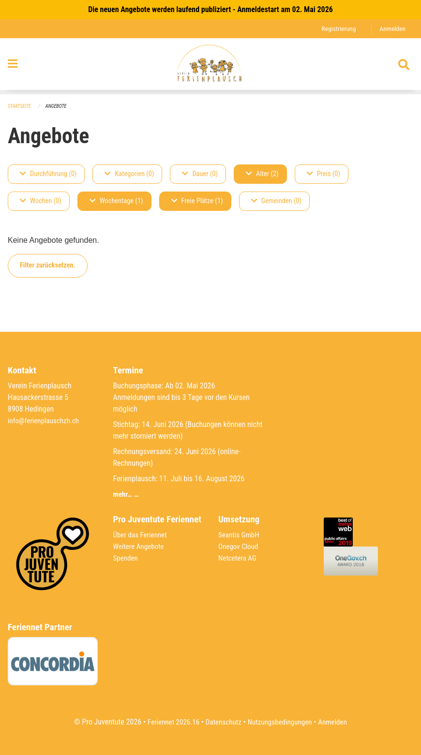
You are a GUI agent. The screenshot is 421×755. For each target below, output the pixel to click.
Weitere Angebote (140, 546)
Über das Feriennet (141, 535)
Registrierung (336, 29)
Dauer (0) (200, 174)
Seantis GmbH (240, 535)
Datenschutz (222, 721)
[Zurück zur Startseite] (210, 67)
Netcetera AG (238, 558)
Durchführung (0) (48, 174)
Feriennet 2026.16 (169, 721)
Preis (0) (323, 174)
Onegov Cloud (239, 546)
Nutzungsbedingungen (281, 721)
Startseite (20, 107)
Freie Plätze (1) (197, 201)
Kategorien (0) (129, 174)
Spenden (126, 558)
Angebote (58, 107)
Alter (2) (262, 174)
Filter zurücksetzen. (47, 266)
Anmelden (392, 29)
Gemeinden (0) (276, 201)
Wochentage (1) (116, 201)
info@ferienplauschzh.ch (45, 421)
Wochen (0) (40, 201)
